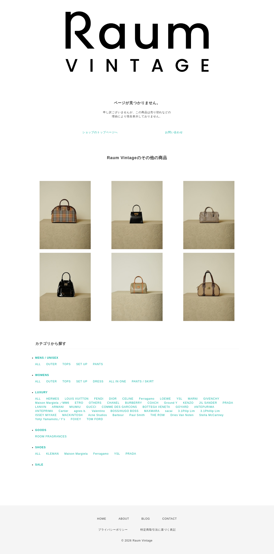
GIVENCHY (211, 398)
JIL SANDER (208, 402)
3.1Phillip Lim (210, 411)
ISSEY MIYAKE (46, 415)
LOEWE (165, 398)
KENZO (188, 402)
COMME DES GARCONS (119, 407)
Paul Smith (137, 415)
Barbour (118, 415)
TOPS (67, 364)
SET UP (81, 364)
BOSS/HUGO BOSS (124, 411)
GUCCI (91, 407)
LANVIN (40, 407)
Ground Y (170, 402)
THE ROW (157, 415)
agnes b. (80, 411)
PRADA (228, 402)
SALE (39, 464)
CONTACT (169, 518)
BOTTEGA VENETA (156, 407)
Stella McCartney (211, 415)
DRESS (98, 381)
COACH (153, 402)
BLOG (145, 518)
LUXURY (41, 392)
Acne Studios (97, 415)
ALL (38, 364)
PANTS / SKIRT (143, 381)
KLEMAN (52, 453)
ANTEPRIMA (44, 411)
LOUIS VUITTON (77, 398)
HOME (101, 518)
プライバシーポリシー (113, 529)
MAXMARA (152, 411)
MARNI (193, 398)
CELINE (127, 398)
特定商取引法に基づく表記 (158, 529)
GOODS (41, 430)
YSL (179, 398)
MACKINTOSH (72, 415)
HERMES (52, 398)
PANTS (98, 364)
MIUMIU (75, 407)
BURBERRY (133, 402)
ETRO (79, 402)
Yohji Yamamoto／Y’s (50, 419)
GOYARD (182, 407)
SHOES (40, 447)
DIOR (113, 398)
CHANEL (113, 402)
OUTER (51, 364)
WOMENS (42, 375)
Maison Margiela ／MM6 (52, 402)
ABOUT (123, 518)
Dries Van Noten (182, 415)
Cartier (63, 411)
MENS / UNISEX (46, 357)
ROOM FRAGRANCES (51, 436)
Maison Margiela (76, 453)
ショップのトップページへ (100, 132)
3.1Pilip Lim (186, 411)
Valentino (98, 411)
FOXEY (76, 419)
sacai (169, 411)
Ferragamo (146, 398)
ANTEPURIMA (204, 407)
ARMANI (58, 407)
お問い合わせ (174, 132)
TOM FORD (95, 419)
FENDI (98, 398)
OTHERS (95, 402)
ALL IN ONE (117, 381)
